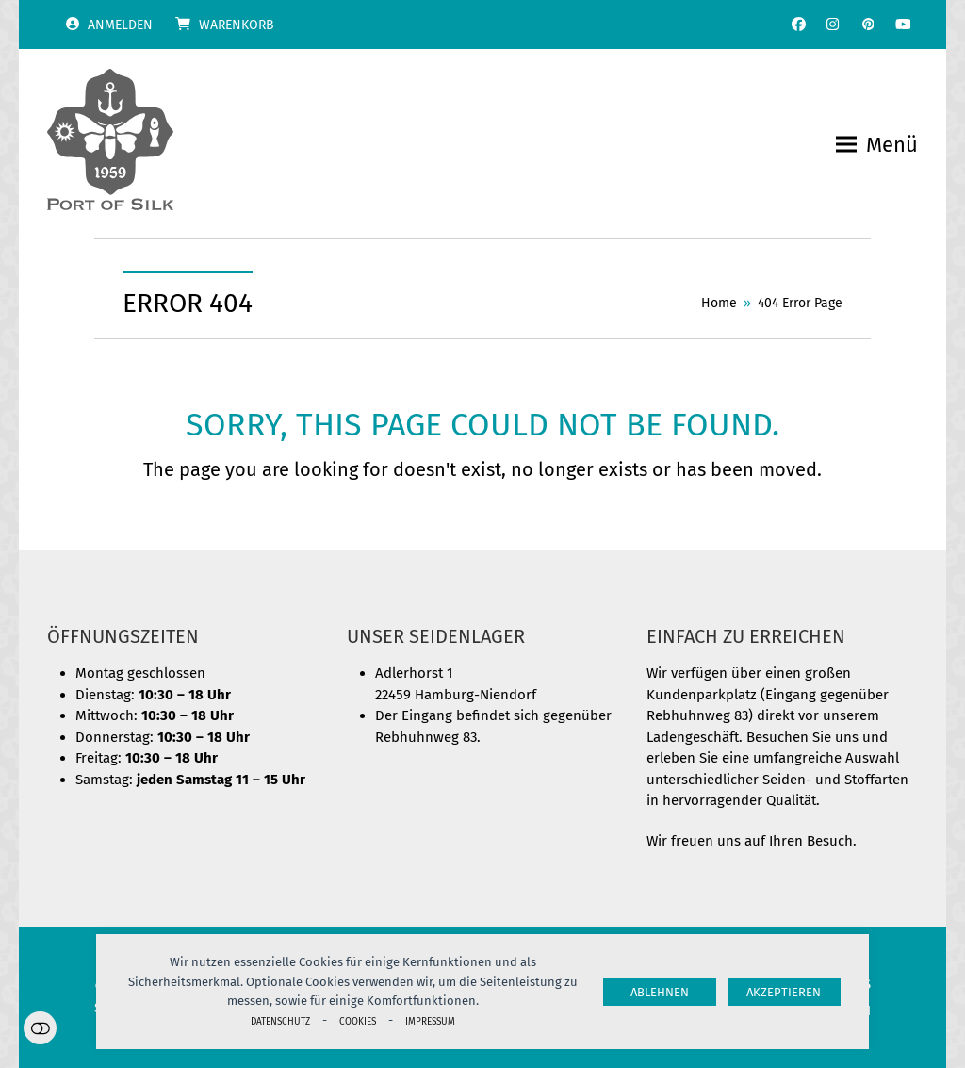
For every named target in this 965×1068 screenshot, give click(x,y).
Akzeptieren (783, 992)
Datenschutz (280, 1021)
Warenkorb (236, 25)
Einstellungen (40, 1027)
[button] (877, 144)
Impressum (430, 1021)
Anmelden (120, 25)
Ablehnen (659, 992)
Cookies (357, 1021)
